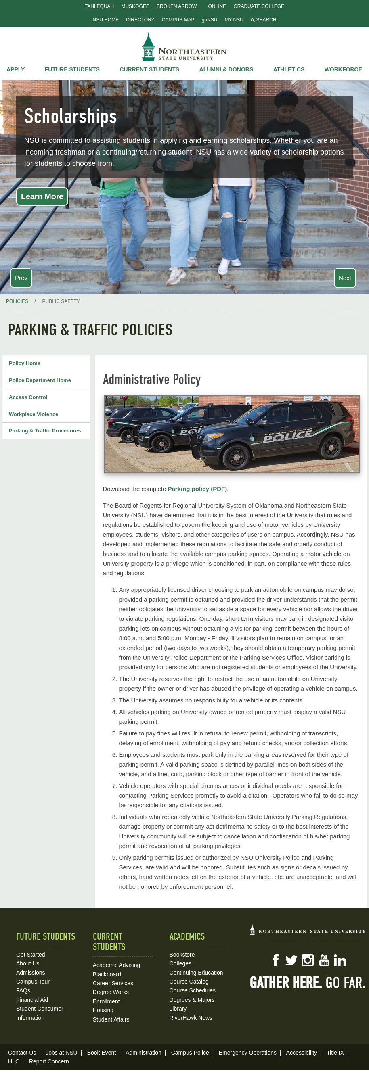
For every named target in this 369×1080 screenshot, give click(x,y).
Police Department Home (40, 380)
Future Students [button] (72, 69)
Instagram (308, 960)
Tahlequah (99, 6)
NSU (184, 46)
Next (345, 277)
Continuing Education (196, 972)
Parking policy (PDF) (197, 488)
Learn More (42, 196)
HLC (13, 1061)
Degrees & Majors (192, 999)
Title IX (335, 1052)
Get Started (30, 954)
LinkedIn (340, 960)
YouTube (324, 960)
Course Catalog (189, 981)
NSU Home (106, 20)
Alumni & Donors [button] (226, 69)
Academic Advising (116, 965)
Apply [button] (15, 69)
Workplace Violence (33, 414)
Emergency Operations (248, 1052)
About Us (28, 963)
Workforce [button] (343, 69)
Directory (140, 20)
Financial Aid (32, 999)
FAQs (23, 990)
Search (263, 20)
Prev (21, 277)
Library (178, 1008)
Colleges (180, 963)
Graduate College (258, 6)
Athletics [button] (289, 69)
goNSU (210, 20)
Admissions (30, 972)
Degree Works (111, 992)
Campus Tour (33, 981)
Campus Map (178, 20)
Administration (143, 1052)
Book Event (101, 1052)
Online (217, 6)
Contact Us (22, 1052)
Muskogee (135, 6)
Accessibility (301, 1052)
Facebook (275, 960)
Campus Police (190, 1052)
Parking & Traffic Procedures (45, 431)
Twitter (291, 960)
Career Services (113, 983)
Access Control (28, 397)
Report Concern (49, 1061)
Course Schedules (193, 990)
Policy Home (24, 363)
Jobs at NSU (62, 1052)
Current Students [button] (149, 69)
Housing (103, 1010)
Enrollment (106, 1001)
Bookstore (182, 954)
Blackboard (107, 974)
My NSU (234, 20)
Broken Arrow (177, 6)
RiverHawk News (191, 1018)
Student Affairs (111, 1019)
